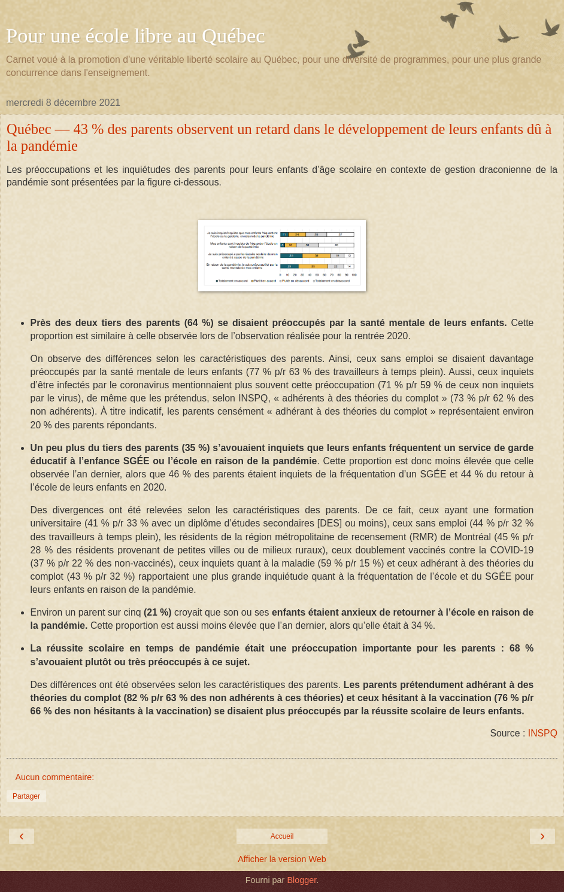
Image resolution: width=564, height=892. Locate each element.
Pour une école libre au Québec (135, 35)
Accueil (282, 836)
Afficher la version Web (282, 859)
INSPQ (542, 733)
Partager (26, 796)
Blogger (301, 880)
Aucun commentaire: (54, 777)
